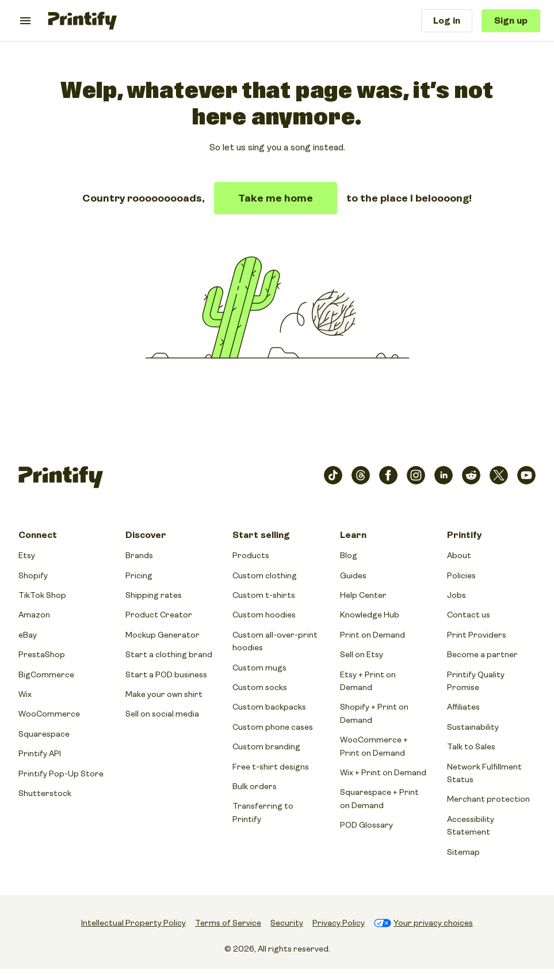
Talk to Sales (471, 746)
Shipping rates (153, 595)
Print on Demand (372, 634)
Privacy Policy (338, 922)
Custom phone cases (272, 727)
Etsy (26, 555)
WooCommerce (49, 713)
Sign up (511, 21)
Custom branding (266, 746)
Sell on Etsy (361, 654)
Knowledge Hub (369, 614)
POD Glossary (366, 824)
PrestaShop (41, 654)
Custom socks (259, 687)
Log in (446, 21)
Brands (139, 555)
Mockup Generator (162, 634)
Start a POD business (166, 674)
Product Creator (158, 614)
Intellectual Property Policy (133, 922)
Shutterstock (44, 793)
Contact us (468, 614)
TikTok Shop (42, 595)
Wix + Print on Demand (383, 772)
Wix (25, 694)
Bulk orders (254, 786)
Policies (461, 575)
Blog (348, 555)
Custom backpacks (269, 706)
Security (286, 922)
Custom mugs (259, 667)
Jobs (456, 595)
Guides (353, 575)
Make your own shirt (164, 694)
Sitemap (463, 851)
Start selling (261, 535)
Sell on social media (162, 713)
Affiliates (463, 706)
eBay (27, 634)
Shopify (33, 575)
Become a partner (482, 654)
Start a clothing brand (168, 654)
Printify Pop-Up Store (61, 773)
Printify (464, 535)
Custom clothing (264, 575)
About (459, 555)
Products (250, 555)
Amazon (34, 614)
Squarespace (44, 733)
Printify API (39, 753)
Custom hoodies (264, 614)
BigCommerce (46, 674)
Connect (37, 535)
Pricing (138, 575)
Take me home (275, 198)
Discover (145, 535)
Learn (353, 535)
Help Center (363, 595)
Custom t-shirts (263, 595)
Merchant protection (488, 799)
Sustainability (473, 727)
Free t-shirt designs (270, 766)
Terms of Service (228, 922)
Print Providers (476, 634)
